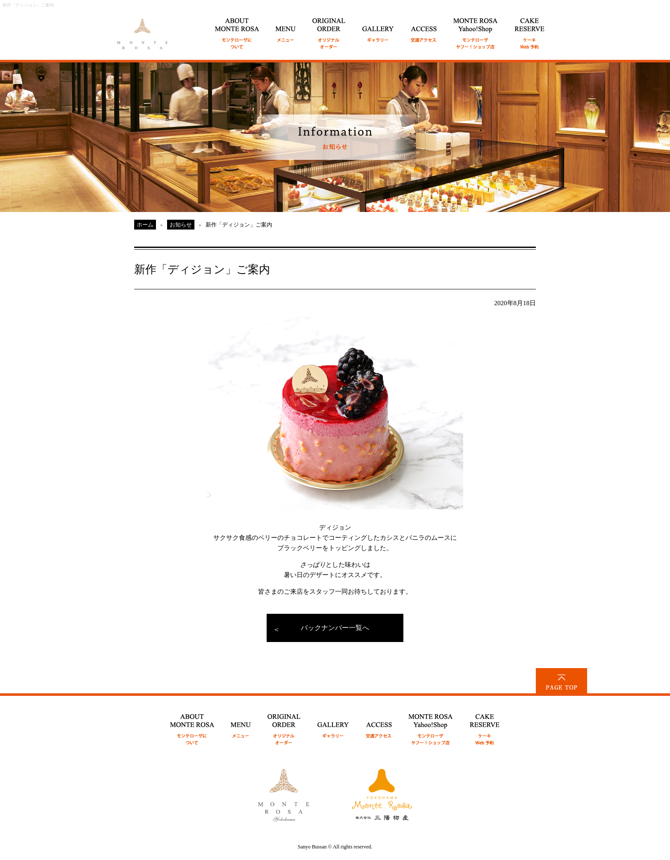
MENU (285, 29)
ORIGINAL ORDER (329, 29)
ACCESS (424, 29)
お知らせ (181, 224)
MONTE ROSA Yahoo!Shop (430, 724)
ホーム (145, 224)
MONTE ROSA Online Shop (475, 29)
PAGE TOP (561, 681)
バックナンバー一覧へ (335, 627)
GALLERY (378, 29)
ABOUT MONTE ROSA (237, 29)
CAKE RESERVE (529, 29)
